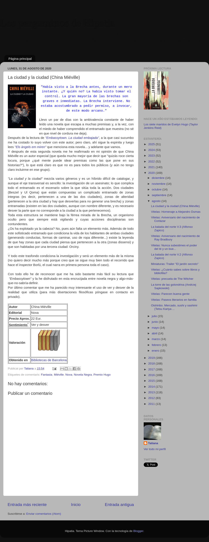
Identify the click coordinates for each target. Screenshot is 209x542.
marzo (156, 339)
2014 (152, 386)
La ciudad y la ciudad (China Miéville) (175, 206)
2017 (152, 369)
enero (156, 350)
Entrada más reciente (27, 504)
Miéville (59, 374)
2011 (152, 404)
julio (155, 316)
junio (155, 321)
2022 (152, 161)
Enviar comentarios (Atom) (43, 513)
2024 (152, 150)
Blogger (138, 531)
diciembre (158, 178)
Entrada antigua (119, 504)
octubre (157, 189)
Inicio (76, 504)
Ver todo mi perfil (155, 449)
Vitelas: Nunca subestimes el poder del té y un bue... (174, 247)
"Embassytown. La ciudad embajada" (72, 138)
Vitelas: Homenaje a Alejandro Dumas (176, 211)
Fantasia (46, 374)
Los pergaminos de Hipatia (57, 23)
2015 (152, 380)
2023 (152, 155)
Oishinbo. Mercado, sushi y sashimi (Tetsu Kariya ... (174, 307)
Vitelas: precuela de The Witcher (172, 278)
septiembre (159, 195)
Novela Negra (83, 374)
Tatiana (153, 443)
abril (155, 333)
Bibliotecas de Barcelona (49, 360)
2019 (152, 357)
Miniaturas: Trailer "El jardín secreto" (175, 264)
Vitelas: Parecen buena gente (170, 293)
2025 (152, 144)
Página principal (20, 58)
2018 (152, 363)
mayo (156, 327)
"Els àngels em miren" (30, 147)
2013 (152, 392)
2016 (152, 375)
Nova (68, 374)
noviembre (159, 183)
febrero (157, 345)
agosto (156, 201)
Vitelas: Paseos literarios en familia (174, 299)
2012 (152, 398)
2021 (152, 167)
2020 (152, 172)
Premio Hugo (102, 374)
